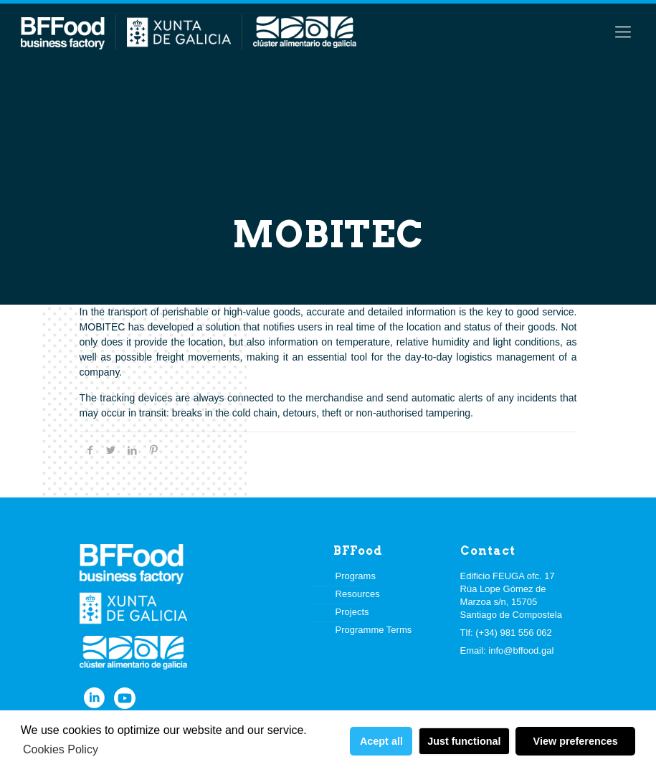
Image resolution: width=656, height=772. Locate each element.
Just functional (463, 741)
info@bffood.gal (520, 650)
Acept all (381, 741)
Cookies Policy (60, 749)
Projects (352, 611)
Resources (358, 593)
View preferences (575, 741)
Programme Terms (374, 629)
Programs (356, 576)
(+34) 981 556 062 (513, 632)
